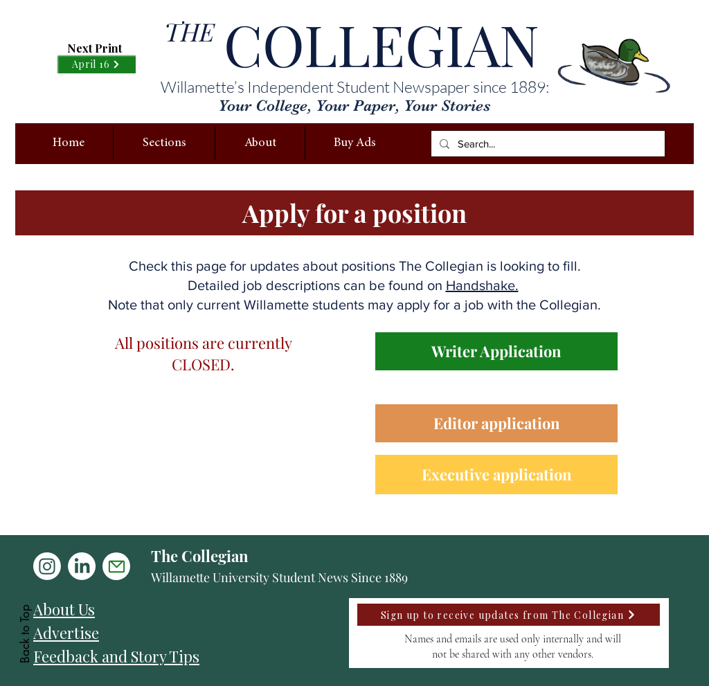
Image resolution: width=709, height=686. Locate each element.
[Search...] (547, 143)
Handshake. (482, 285)
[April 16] (96, 64)
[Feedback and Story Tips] (152, 656)
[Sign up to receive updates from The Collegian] (508, 615)
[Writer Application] (496, 351)
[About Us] (152, 609)
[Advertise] (152, 633)
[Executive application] (496, 474)
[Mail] (116, 566)
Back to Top (25, 633)
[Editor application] (496, 423)
